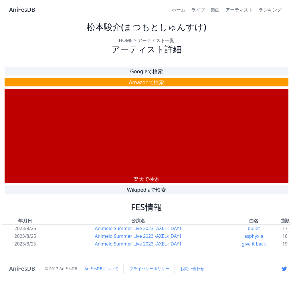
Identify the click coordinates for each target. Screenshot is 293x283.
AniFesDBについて (101, 268)
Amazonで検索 (146, 82)
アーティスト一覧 (156, 40)
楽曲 (215, 10)
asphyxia (253, 236)
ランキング (270, 10)
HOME (125, 40)
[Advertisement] (146, 132)
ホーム (178, 10)
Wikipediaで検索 (146, 189)
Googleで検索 (146, 71)
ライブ (198, 10)
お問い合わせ (192, 268)
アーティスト (239, 10)
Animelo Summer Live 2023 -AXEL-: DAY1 (138, 228)
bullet (254, 228)
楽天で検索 (146, 178)
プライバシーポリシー (149, 268)
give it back (254, 244)
